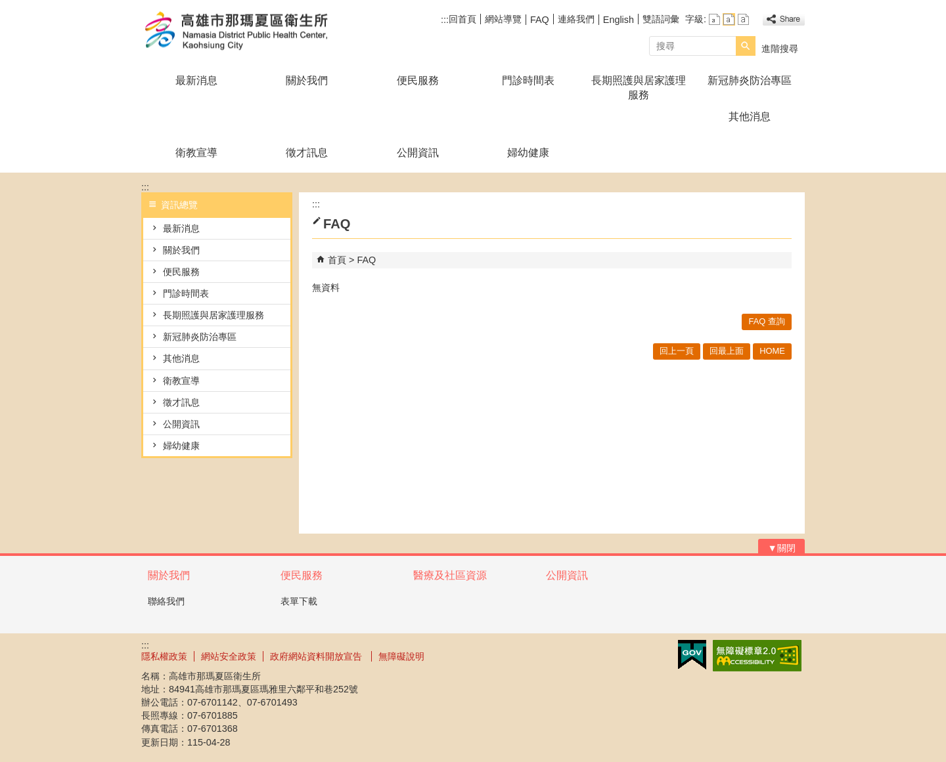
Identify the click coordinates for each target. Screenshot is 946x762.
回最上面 (727, 351)
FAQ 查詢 (766, 321)
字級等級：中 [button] (729, 19)
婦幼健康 (528, 152)
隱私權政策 (164, 656)
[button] (745, 46)
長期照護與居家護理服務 (638, 87)
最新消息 (196, 80)
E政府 (692, 654)
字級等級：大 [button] (743, 19)
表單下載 (299, 601)
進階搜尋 (779, 48)
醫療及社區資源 (450, 575)
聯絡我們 (166, 601)
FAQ (539, 19)
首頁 (337, 260)
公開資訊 (418, 152)
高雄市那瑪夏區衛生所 (252, 32)
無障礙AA (757, 655)
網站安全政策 (228, 656)
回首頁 (462, 19)
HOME (772, 351)
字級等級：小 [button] (714, 19)
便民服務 (418, 80)
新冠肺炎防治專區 (750, 80)
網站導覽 (503, 19)
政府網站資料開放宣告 (317, 656)
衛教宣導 (196, 152)
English (618, 19)
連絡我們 (576, 19)
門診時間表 (528, 80)
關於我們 (307, 80)
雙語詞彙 (660, 19)
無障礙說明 (401, 656)
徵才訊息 (307, 152)
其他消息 (750, 116)
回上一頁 (677, 351)
